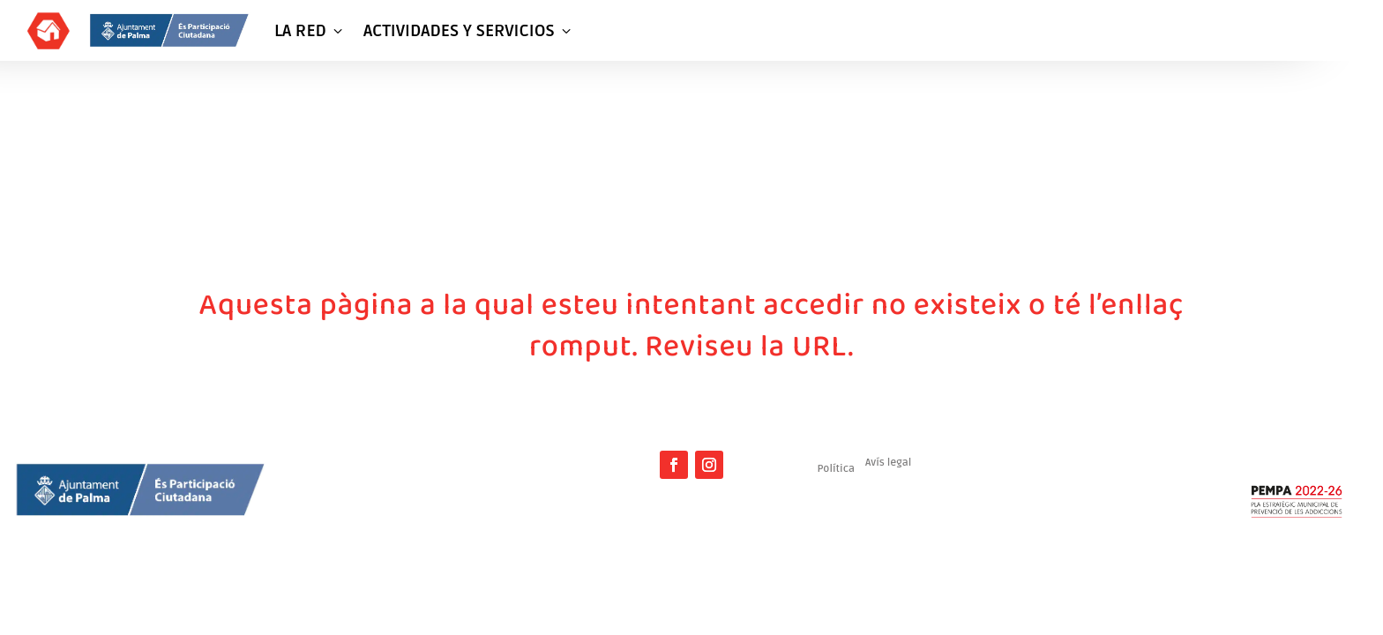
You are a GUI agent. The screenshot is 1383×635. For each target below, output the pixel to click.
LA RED (310, 30)
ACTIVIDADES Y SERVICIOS (468, 30)
